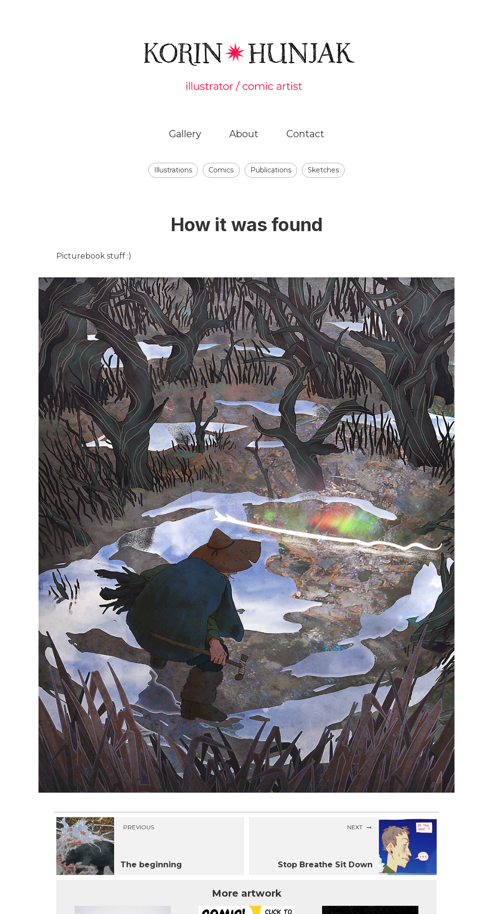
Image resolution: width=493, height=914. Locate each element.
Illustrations (173, 170)
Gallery (185, 134)
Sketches (323, 170)
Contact (305, 134)
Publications (270, 170)
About (244, 134)
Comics (221, 170)
